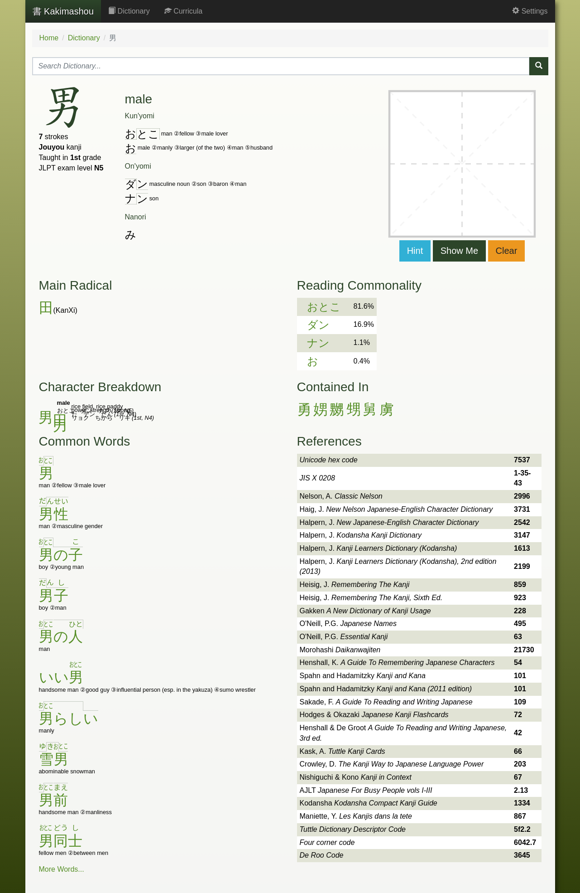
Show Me (459, 251)
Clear (507, 251)
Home (49, 38)
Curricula (183, 11)
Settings (529, 11)
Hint (415, 251)
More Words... (61, 869)
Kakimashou (63, 11)
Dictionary (129, 11)
